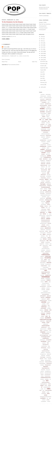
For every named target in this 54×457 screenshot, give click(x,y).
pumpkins (44, 303)
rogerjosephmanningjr (45, 319)
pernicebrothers (45, 294)
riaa (46, 314)
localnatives (47, 242)
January (42, 84)
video (48, 388)
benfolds (42, 111)
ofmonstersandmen (45, 283)
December (42, 61)
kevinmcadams (43, 232)
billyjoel (47, 116)
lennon (45, 239)
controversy (48, 154)
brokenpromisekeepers (46, 133)
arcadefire (44, 102)
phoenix (43, 297)
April (41, 78)
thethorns (42, 371)
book (49, 124)
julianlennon (48, 228)
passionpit (49, 286)
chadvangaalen (46, 143)
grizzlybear (42, 199)
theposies (45, 366)
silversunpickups (45, 333)
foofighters (49, 185)
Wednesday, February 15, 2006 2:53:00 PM (15, 56)
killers (44, 234)
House (50, 206)
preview (44, 302)
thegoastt (49, 358)
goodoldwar (44, 196)
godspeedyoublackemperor (45, 195)
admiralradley (48, 94)
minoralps (42, 264)
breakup (48, 129)
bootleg (41, 125)
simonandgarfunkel (44, 335)
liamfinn (49, 239)
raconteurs (44, 305)
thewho (42, 374)
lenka (41, 239)
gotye (48, 196)
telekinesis (49, 354)
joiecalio (49, 223)
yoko (50, 398)
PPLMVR (49, 300)
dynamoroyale (43, 171)
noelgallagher (47, 278)
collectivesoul (48, 149)
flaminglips (43, 184)
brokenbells (45, 132)
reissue (46, 310)
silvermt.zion (48, 332)
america (41, 97)
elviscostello (42, 176)
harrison (47, 203)
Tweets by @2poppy (44, 15)
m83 (40, 245)
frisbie (49, 188)
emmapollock (48, 176)
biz (40, 119)
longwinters (42, 243)
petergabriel (43, 295)
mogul (49, 265)
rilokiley (42, 316)
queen (48, 303)
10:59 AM (14, 36)
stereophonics (46, 344)
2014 (42, 43)
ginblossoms (48, 191)
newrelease (46, 277)
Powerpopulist (42, 29)
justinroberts (48, 229)
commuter (42, 151)
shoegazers (45, 330)
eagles (48, 171)
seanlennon (44, 327)
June (41, 74)
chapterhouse (43, 144)
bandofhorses (48, 103)
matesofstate (46, 253)
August (42, 69)
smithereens (46, 338)
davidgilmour (48, 160)
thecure (41, 358)
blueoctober (44, 121)
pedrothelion (45, 291)
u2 (41, 387)
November (42, 63)
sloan (50, 335)
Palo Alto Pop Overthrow (45, 24)
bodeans (42, 124)
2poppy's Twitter (43, 22)
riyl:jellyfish (48, 317)
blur (49, 121)
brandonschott (46, 127)
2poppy (5, 46)
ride (49, 314)
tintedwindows (47, 376)
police (48, 299)
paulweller (43, 289)
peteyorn (49, 295)
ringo (46, 316)
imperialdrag (43, 209)
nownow (42, 281)
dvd (49, 169)
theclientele (48, 357)
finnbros (43, 180)
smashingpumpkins (45, 336)
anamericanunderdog (47, 97)
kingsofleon (49, 234)
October (42, 65)
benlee (49, 113)
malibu (50, 245)
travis (49, 383)
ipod (41, 213)
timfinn (42, 376)
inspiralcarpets (43, 210)
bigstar (43, 116)
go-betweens (48, 193)
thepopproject (48, 365)
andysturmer (48, 99)
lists (48, 240)
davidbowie (42, 160)
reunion (48, 313)
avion (48, 102)
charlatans (49, 144)
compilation (48, 151)
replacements (47, 311)
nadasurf (44, 273)
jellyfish (48, 218)
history (48, 204)
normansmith (43, 280)
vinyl (40, 390)
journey (49, 226)
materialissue (47, 251)
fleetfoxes (49, 184)
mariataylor (43, 250)
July (41, 72)
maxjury (41, 257)
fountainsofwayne (45, 187)
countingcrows (43, 155)
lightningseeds (42, 240)
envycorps (43, 177)
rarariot (49, 306)
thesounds (48, 369)
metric (45, 259)
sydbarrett (43, 352)
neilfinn (48, 273)
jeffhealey (48, 217)
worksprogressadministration (45, 396)
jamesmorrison (49, 215)
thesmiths (43, 369)
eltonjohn (48, 174)
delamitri (48, 163)
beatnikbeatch (48, 108)
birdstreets (49, 118)
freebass (45, 188)
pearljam (48, 289)
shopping (42, 332)
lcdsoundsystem (43, 237)
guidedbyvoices (48, 199)
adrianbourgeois (43, 96)
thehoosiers (41, 361)
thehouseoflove (48, 361)
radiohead (44, 306)
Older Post (34, 61)
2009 (42, 53)
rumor (47, 322)
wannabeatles (48, 390)
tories (44, 380)
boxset (49, 125)
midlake (49, 261)
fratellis (41, 188)
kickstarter (49, 232)
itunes (44, 213)
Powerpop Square (43, 27)
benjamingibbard (44, 113)
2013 (42, 45)
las (49, 235)
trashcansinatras (45, 382)
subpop (48, 347)
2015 (42, 40)
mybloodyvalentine (45, 272)
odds (50, 281)
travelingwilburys (44, 383)
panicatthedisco (43, 286)
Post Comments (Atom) (13, 64)
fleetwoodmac (43, 185)
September (43, 67)
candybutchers (43, 140)
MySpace (18, 32)
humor (43, 207)
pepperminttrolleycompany (45, 292)
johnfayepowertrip (43, 223)
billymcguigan (43, 118)
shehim (49, 328)
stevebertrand (44, 346)
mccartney (48, 258)
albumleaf (49, 96)
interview (42, 212)
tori (50, 379)
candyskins (49, 140)
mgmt (49, 259)
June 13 (7, 27)
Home (19, 61)
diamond (43, 166)
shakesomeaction (43, 328)
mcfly (42, 259)
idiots (47, 207)
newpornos (48, 275)
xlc (47, 398)
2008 (42, 55)
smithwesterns (42, 339)
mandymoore (45, 247)
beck (47, 110)
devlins (49, 165)
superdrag (45, 349)
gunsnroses (43, 201)
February (42, 82)
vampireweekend (46, 387)
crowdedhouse (47, 157)
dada (40, 159)
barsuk (49, 105)
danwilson (45, 159)
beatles (42, 108)
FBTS (51, 179)
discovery (42, 168)
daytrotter (48, 162)
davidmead (43, 162)
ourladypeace (43, 284)
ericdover (48, 177)
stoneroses (43, 347)
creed (41, 157)
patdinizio (43, 288)
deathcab (43, 163)
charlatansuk (43, 146)
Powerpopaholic (43, 26)
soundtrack (43, 341)
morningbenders (43, 268)
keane (46, 231)
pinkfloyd (48, 297)
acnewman (43, 94)
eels (48, 173)
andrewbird (42, 99)
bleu (50, 119)
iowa (49, 212)
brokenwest (42, 135)
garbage (45, 190)
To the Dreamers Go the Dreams (12, 22)
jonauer (43, 225)
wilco (48, 393)
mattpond (42, 256)
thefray (45, 358)
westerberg (44, 393)
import (48, 209)
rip (49, 316)
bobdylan (43, 122)
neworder (42, 275)
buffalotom (48, 136)
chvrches (44, 147)
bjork (43, 119)
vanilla (42, 388)
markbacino (48, 250)
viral (43, 390)
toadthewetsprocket (45, 377)
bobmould (48, 122)
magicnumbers (45, 245)
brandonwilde (43, 129)
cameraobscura (45, 138)
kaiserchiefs (41, 231)
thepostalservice (45, 368)
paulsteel (48, 288)
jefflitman (43, 218)
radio (49, 305)
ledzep (49, 237)
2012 (42, 47)
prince (48, 302)
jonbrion (47, 224)
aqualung (49, 100)
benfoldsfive (48, 111)
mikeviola (49, 262)
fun (41, 190)
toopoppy (47, 379)
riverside (42, 317)
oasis (46, 281)
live (50, 240)
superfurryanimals (45, 350)
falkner (47, 179)
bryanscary (48, 135)
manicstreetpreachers (45, 248)
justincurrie (43, 229)
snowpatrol (48, 339)
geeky (49, 190)
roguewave (48, 321)
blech (46, 119)
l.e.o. (47, 235)
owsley (48, 284)
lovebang (47, 243)
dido (46, 166)
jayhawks (43, 217)
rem (50, 310)
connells (48, 152)
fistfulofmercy (48, 182)
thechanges (42, 357)
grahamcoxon (42, 198)
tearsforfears (48, 352)
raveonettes (43, 308)
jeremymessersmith (45, 220)
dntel (46, 168)
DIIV (49, 166)
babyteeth (42, 103)
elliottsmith (43, 174)
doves (49, 168)
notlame (49, 280)
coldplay (42, 149)
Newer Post (4, 61)
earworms (44, 173)
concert (43, 152)
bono (46, 124)
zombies (48, 401)
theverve (42, 372)
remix (42, 311)
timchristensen (47, 374)
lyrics (51, 243)
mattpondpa (48, 256)
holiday (41, 206)
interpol (49, 210)
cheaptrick (49, 146)
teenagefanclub (43, 354)
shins (41, 330)
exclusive (41, 179)
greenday (48, 198)
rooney (43, 322)
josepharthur (44, 226)
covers (49, 155)
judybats (42, 228)
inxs (46, 212)
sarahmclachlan (46, 325)
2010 (42, 51)
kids (41, 234)
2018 (42, 36)
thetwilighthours (48, 371)
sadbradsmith (45, 324)
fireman (42, 182)
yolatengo (43, 399)
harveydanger (43, 204)
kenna (50, 231)
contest (43, 154)
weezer (43, 392)
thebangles (43, 355)
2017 (42, 38)
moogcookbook (45, 267)
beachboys (43, 107)
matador (42, 251)
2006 (42, 59)
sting (49, 346)
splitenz (48, 341)
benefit (50, 110)
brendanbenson (45, 130)
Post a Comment (6, 59)
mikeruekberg (42, 262)
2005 (42, 87)
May (41, 76)
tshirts (46, 385)
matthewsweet (46, 254)
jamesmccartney (42, 215)
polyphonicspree (43, 300)
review (43, 314)
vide (45, 388)
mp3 (45, 270)
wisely (45, 395)
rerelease (43, 313)
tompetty (42, 379)
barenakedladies (43, 105)
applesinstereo (43, 100)
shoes (50, 330)
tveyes (49, 385)
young (48, 399)
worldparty (43, 398)
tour (47, 380)
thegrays (42, 360)
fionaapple (48, 180)
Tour (27, 29)
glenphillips (42, 193)
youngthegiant (43, 401)
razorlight (49, 308)
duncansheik (44, 169)
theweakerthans (48, 372)
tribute (42, 385)
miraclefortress (48, 264)
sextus (49, 327)
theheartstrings (47, 360)
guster (48, 201)
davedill (50, 158)
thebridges (48, 355)
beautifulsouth (42, 110)
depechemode (43, 165)
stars (48, 343)
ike (49, 207)
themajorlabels (42, 363)
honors (46, 206)
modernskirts (44, 265)
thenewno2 (49, 363)
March (42, 80)
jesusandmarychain (45, 221)
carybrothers (43, 141)
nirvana (42, 278)
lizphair (42, 242)
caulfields (48, 141)
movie (49, 269)
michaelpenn (44, 261)
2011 (42, 49)
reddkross (41, 310)
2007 (42, 57)
